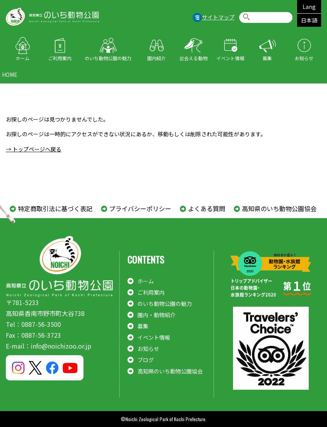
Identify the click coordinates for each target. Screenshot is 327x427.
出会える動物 (193, 58)
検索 (246, 17)
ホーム (23, 58)
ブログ (145, 360)
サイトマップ (218, 17)
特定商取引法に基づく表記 (55, 208)
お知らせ (304, 58)
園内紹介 (156, 58)
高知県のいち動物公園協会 (279, 208)
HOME (9, 74)
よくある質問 (206, 208)
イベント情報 (230, 58)
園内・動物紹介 (156, 315)
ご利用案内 (59, 58)
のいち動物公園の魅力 (108, 58)
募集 (267, 58)
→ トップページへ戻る (33, 149)
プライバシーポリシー (140, 208)
